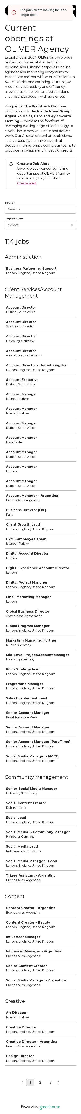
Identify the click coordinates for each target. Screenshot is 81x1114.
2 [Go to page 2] (40, 1082)
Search (10, 202)
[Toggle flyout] (72, 225)
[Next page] (58, 1082)
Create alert (27, 183)
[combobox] (8, 225)
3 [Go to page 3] (50, 1082)
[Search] (40, 209)
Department (14, 218)
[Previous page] (22, 1082)
